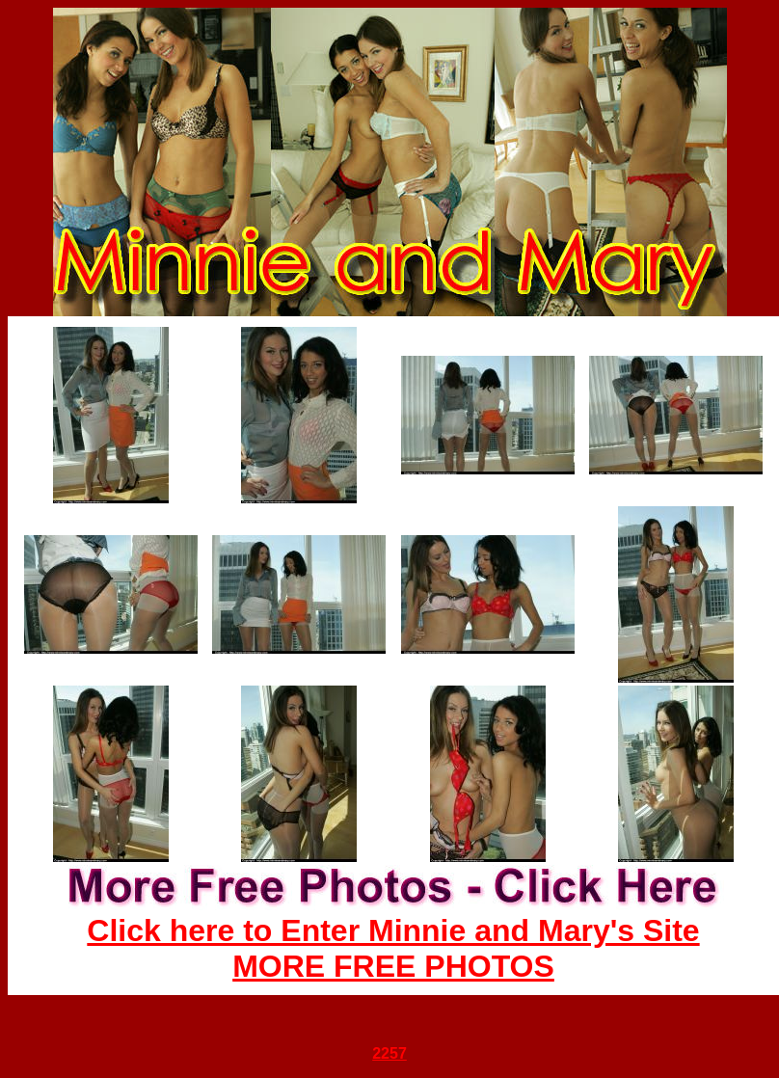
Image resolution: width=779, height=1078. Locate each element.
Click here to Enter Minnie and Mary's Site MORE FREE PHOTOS (393, 948)
